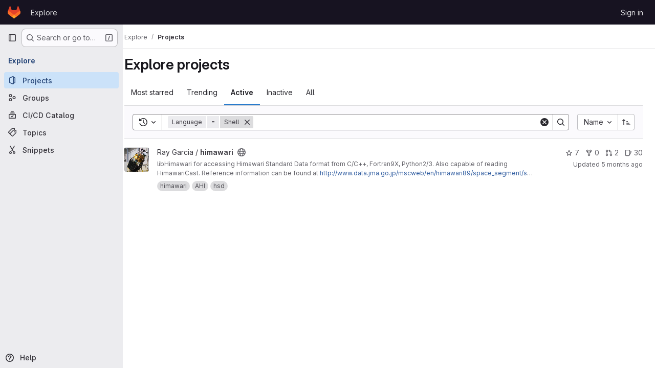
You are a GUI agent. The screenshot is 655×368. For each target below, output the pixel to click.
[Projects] (61, 80)
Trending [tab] (213, 92)
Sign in (632, 12)
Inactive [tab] (290, 92)
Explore (44, 12)
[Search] (401, 122)
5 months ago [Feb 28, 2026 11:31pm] (622, 164)
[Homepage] (14, 12)
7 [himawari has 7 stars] (572, 152)
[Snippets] (61, 150)
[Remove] (258, 122)
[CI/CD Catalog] (61, 115)
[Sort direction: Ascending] (626, 122)
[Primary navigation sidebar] (12, 38)
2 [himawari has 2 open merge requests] (612, 152)
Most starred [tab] (163, 92)
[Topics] (61, 132)
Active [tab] (253, 92)
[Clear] (544, 122)
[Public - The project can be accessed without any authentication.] (252, 152)
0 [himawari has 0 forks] (592, 152)
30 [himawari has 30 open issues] (634, 152)
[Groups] (61, 97)
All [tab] (321, 92)
